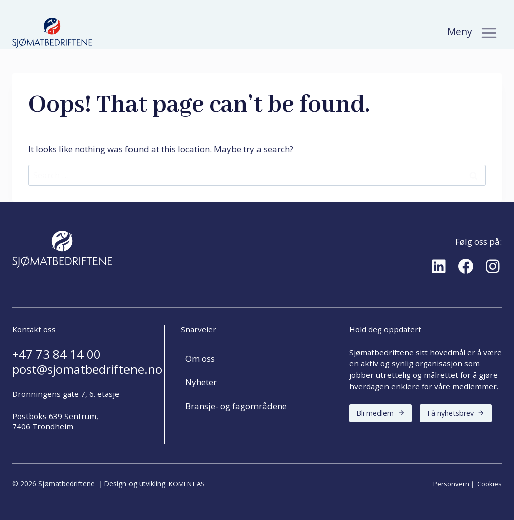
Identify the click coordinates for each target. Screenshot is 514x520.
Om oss (200, 358)
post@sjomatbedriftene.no (87, 369)
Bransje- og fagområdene (236, 406)
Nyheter (201, 382)
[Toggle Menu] (489, 33)
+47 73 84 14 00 (56, 354)
